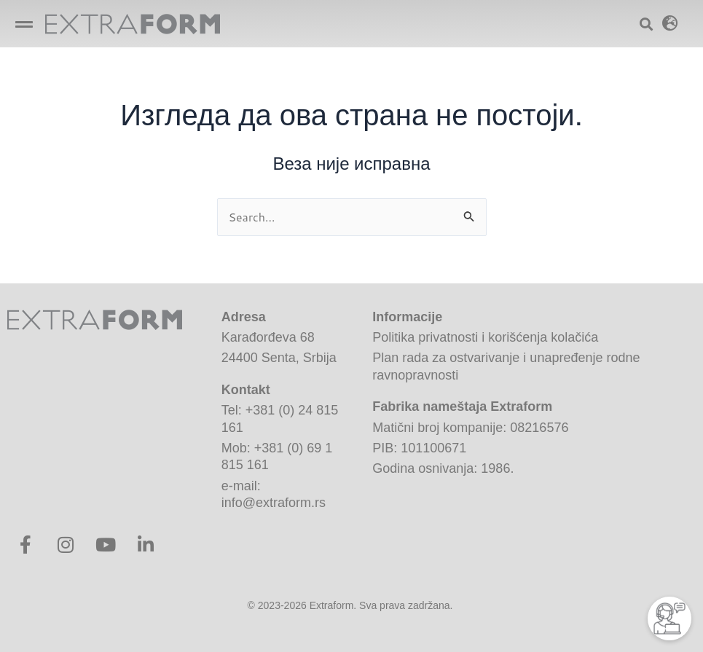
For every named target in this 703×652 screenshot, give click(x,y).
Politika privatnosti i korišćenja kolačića (485, 337)
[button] (23, 23)
